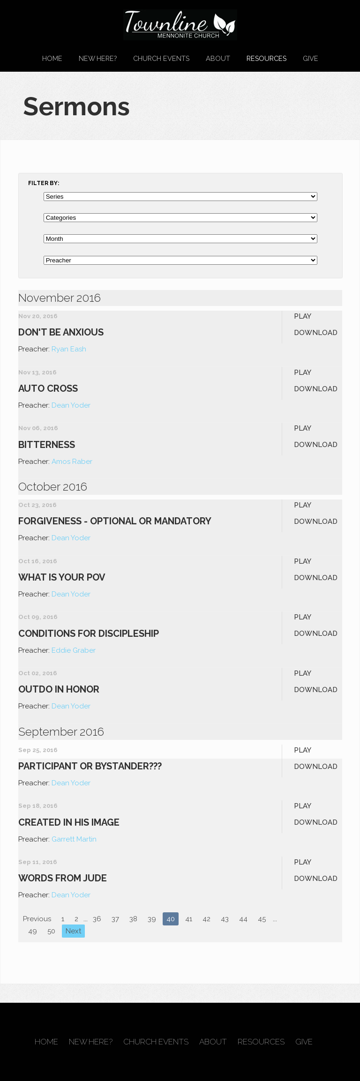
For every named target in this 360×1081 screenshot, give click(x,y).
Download (316, 332)
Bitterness (46, 444)
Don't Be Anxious (61, 332)
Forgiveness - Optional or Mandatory (114, 521)
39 (152, 919)
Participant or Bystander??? (90, 766)
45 (262, 919)
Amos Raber (72, 461)
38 (133, 919)
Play (302, 316)
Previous (37, 919)
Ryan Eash (69, 349)
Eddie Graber (74, 650)
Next (73, 931)
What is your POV (61, 577)
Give (310, 58)
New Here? (98, 58)
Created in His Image (69, 822)
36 (97, 919)
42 (206, 919)
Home (52, 58)
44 (243, 919)
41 (188, 919)
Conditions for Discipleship (88, 633)
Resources (266, 58)
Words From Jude (62, 878)
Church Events (161, 58)
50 (51, 931)
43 (225, 919)
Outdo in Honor (58, 689)
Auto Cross (48, 388)
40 (170, 919)
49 (32, 931)
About (218, 58)
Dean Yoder (71, 405)
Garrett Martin (74, 839)
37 (115, 919)
